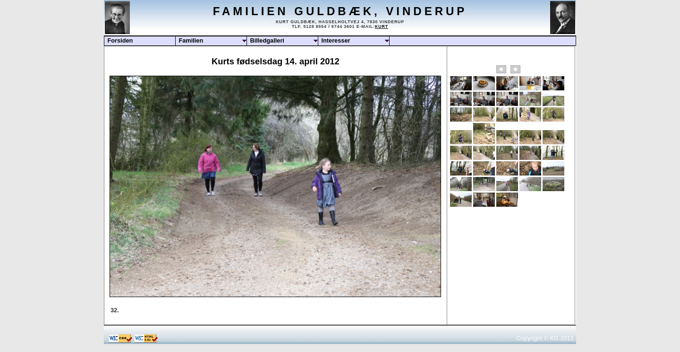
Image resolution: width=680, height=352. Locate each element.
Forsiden (120, 40)
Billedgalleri (267, 40)
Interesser (335, 40)
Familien (190, 40)
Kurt (381, 26)
